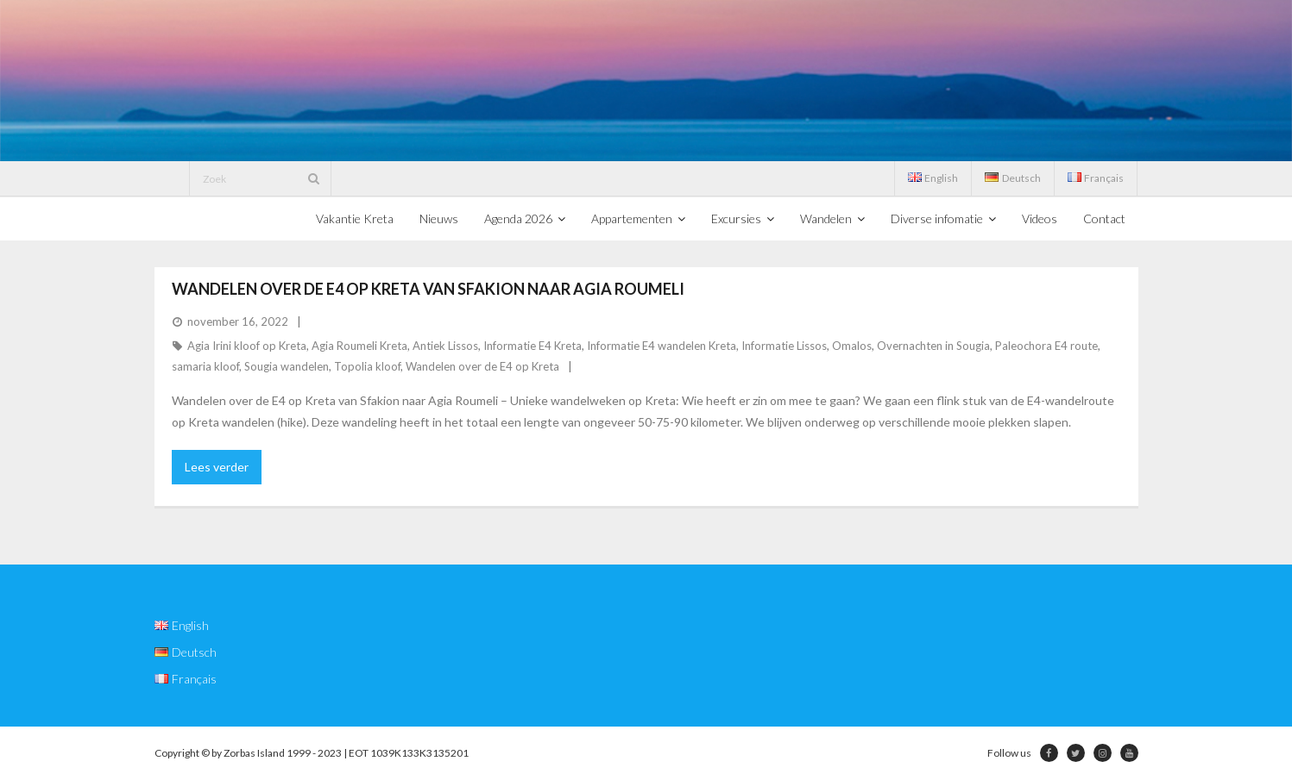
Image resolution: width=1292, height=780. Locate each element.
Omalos (852, 346)
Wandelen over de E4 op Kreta (482, 366)
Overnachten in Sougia (933, 346)
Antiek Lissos (445, 346)
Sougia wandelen (286, 366)
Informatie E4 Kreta (532, 346)
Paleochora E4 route (1046, 346)
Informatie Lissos (784, 346)
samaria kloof (205, 366)
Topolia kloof (367, 366)
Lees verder (217, 466)
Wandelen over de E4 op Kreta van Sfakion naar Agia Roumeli (428, 288)
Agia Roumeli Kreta (359, 346)
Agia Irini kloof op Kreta (246, 346)
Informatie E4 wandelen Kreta (661, 346)
